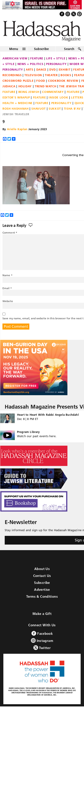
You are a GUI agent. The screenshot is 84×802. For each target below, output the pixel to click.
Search (69, 49)
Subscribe (41, 49)
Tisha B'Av (72, 108)
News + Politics (30, 64)
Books (65, 75)
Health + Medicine (17, 103)
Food (40, 80)
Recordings (12, 75)
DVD (52, 69)
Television (33, 75)
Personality (56, 64)
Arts (29, 69)
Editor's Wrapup (16, 97)
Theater (51, 75)
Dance (41, 69)
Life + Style (55, 58)
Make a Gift (42, 614)
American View (14, 58)
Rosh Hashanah (15, 108)
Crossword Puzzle (17, 80)
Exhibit (65, 69)
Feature (36, 58)
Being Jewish (28, 92)
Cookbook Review (63, 80)
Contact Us (42, 576)
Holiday (25, 86)
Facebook (42, 633)
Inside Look (58, 97)
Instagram (42, 640)
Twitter (42, 647)
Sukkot (55, 108)
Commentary (53, 92)
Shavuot (38, 108)
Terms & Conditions (42, 596)
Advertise (42, 589)
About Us (42, 569)
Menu (13, 49)
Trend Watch (45, 86)
